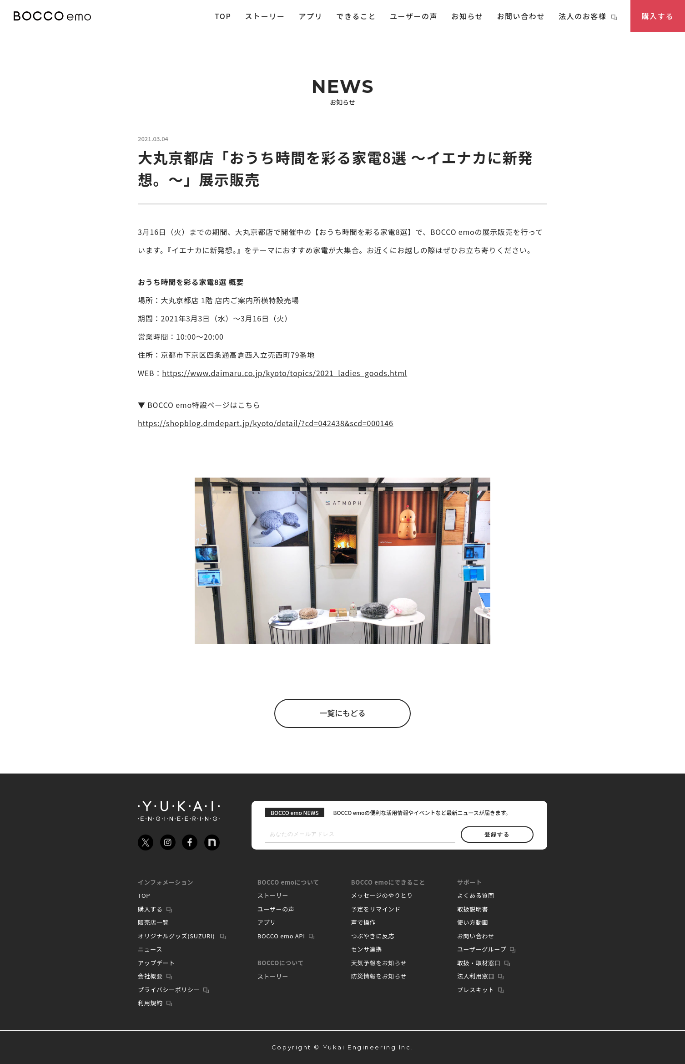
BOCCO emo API (281, 936)
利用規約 (150, 1002)
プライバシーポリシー (169, 989)
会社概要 (150, 976)
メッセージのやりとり (382, 895)
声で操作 (363, 922)
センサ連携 (366, 949)
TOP (223, 15)
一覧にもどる (342, 713)
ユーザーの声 (414, 15)
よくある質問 (475, 895)
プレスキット (475, 989)
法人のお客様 (588, 16)
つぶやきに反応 (373, 936)
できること (356, 15)
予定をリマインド (376, 909)
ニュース (150, 949)
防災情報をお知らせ (379, 976)
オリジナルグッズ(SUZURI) (177, 936)
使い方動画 (472, 922)
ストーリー (265, 15)
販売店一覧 (153, 922)
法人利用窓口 (475, 976)
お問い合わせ (521, 15)
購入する (658, 15)
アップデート (156, 962)
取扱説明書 (472, 909)
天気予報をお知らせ (379, 962)
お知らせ (467, 15)
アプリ (311, 15)
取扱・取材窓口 (479, 962)
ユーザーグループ (481, 949)
